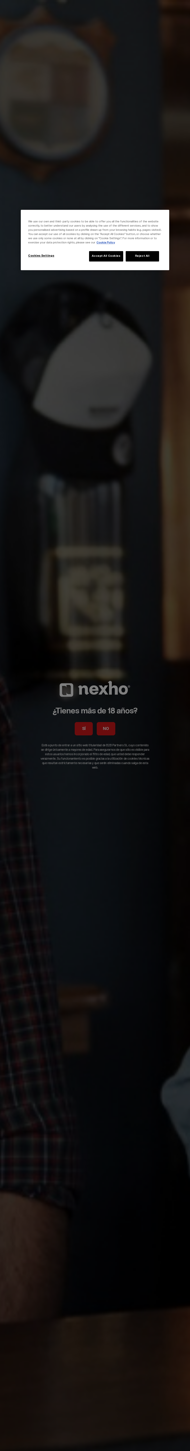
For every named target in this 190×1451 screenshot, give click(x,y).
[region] (95, 240)
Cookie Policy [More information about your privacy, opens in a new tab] (105, 242)
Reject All (142, 256)
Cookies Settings (41, 256)
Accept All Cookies (106, 256)
